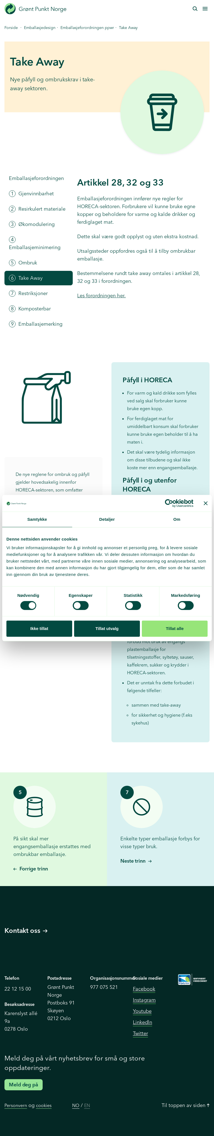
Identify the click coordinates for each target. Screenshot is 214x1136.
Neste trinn (136, 861)
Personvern (15, 1105)
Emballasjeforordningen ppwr (87, 27)
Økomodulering (32, 224)
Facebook (144, 989)
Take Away (26, 278)
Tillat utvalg (106, 628)
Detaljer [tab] (107, 519)
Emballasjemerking (35, 324)
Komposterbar (30, 308)
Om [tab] (176, 519)
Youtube (142, 1011)
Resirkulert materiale (37, 209)
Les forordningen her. (101, 295)
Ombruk (23, 262)
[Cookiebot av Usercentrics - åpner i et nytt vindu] (169, 503)
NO (75, 1105)
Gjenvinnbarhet (31, 193)
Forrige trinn (30, 868)
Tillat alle (175, 628)
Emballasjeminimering (34, 243)
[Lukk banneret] (206, 503)
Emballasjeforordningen (36, 178)
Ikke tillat (39, 628)
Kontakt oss (25, 930)
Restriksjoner (28, 293)
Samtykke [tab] (37, 519)
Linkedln (142, 1022)
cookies (44, 1105)
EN (87, 1105)
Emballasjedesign (39, 27)
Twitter (140, 1033)
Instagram (144, 1000)
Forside (11, 27)
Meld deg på (23, 1084)
